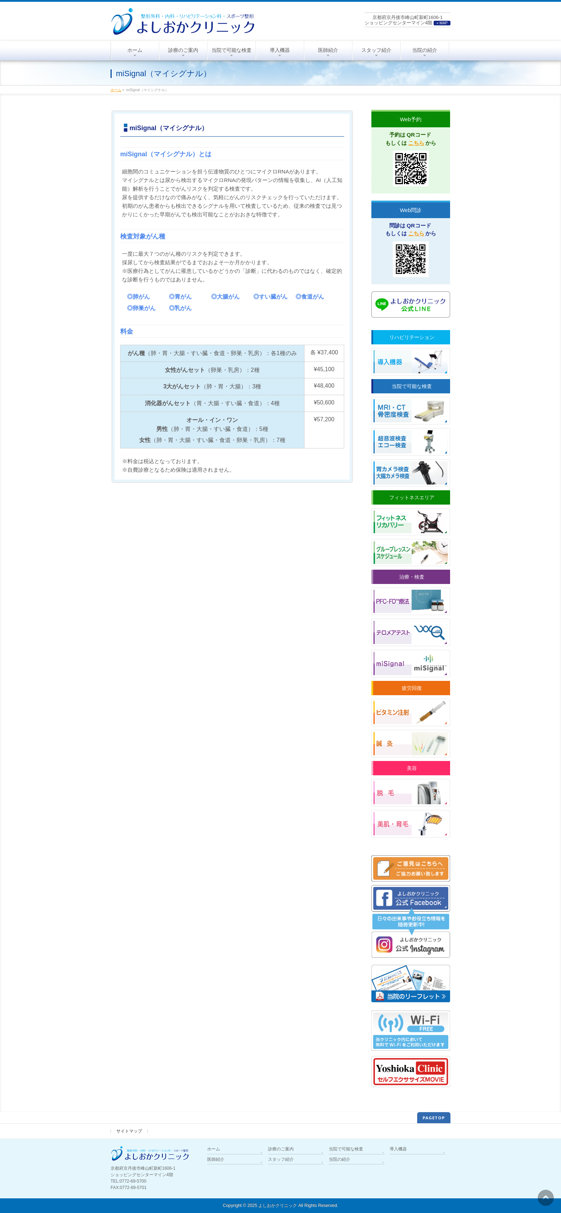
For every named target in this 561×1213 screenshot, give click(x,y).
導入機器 (398, 1148)
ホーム (213, 1148)
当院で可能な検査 (346, 1148)
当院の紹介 (339, 1159)
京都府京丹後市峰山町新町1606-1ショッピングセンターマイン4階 (407, 20)
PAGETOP (434, 1117)
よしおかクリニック (277, 1205)
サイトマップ (129, 1131)
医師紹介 (215, 1159)
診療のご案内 (281, 1148)
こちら (416, 143)
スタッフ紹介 (281, 1159)
